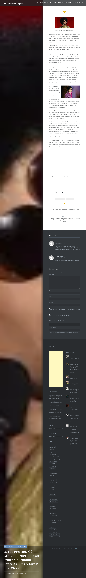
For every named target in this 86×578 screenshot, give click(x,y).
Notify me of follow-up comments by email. (60, 315)
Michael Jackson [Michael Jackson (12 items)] (54, 501)
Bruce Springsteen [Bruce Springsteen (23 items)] (54, 456)
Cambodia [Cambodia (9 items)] (52, 459)
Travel (54, 2)
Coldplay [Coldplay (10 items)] (59, 459)
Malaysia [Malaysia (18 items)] (52, 494)
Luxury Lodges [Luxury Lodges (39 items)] (53, 492)
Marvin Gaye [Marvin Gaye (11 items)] (53, 496)
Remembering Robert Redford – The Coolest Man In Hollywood (55, 401)
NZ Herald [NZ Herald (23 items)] (52, 510)
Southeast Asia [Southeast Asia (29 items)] (53, 525)
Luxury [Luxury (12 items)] (52, 489)
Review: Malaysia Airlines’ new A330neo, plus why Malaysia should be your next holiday (55, 397)
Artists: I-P (7, 546)
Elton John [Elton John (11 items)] (52, 468)
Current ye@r (52, 327)
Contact (69, 548)
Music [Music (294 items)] (52, 503)
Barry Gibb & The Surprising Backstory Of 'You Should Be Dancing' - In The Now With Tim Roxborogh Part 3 (74, 430)
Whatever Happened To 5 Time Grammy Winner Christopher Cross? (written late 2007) (74, 418)
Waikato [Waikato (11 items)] (57, 536)
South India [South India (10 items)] (53, 527)
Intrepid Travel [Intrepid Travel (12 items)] (53, 482)
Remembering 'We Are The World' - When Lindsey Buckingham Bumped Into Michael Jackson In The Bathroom (74, 368)
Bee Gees (64, 2)
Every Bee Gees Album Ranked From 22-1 (74, 377)
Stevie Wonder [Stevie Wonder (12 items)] (53, 529)
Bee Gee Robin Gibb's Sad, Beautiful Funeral (74, 384)
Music (59, 2)
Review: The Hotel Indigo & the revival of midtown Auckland (55, 406)
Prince (24, 546)
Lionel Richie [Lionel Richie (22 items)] (53, 487)
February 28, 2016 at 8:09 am (61, 257)
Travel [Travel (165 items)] (52, 534)
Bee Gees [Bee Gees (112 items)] (53, 454)
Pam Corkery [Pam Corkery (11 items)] (53, 513)
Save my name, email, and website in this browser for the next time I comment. (64, 310)
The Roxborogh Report (12, 3)
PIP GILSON (58, 241)
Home (36, 2)
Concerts (58, 198)
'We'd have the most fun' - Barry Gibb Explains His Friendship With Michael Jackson (74, 441)
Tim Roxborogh (71, 344)
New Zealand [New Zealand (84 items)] (53, 508)
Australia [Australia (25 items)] (52, 449)
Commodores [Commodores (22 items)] (53, 461)
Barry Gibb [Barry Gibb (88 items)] (53, 452)
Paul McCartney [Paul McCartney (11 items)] (54, 515)
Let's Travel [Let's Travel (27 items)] (53, 485)
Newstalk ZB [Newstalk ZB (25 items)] (53, 506)
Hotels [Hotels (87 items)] (52, 477)
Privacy (73, 548)
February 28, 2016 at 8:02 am (61, 243)
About (41, 2)
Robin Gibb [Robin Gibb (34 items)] (53, 522)
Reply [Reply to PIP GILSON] (79, 241)
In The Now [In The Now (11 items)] (53, 480)
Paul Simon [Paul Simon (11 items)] (53, 518)
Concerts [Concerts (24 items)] (52, 463)
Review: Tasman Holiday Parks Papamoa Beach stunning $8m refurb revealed (55, 418)
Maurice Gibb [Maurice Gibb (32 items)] (53, 499)
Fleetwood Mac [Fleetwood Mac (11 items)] (54, 470)
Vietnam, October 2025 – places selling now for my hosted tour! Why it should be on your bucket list (55, 412)
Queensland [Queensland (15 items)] (53, 520)
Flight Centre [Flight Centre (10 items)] (53, 473)
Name (50, 290)
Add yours (77, 235)
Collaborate (47, 2)
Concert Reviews (14, 546)
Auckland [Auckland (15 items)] (52, 447)
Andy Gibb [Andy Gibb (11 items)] (52, 444)
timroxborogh (11, 573)
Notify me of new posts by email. (57, 320)
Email (50, 296)
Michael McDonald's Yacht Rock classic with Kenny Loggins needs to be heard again (75, 399)
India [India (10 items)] (57, 477)
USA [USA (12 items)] (51, 536)
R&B (72, 198)
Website (51, 302)
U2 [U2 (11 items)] (57, 534)
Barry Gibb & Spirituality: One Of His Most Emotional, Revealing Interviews (74, 408)
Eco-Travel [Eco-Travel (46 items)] (53, 466)
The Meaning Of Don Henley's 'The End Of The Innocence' (74, 358)
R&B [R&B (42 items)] (59, 520)
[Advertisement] (56, 369)
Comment (51, 274)
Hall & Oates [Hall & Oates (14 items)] (53, 475)
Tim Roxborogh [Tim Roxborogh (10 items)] (54, 532)
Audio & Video (72, 2)
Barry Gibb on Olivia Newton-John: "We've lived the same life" (74, 391)
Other (79, 2)
